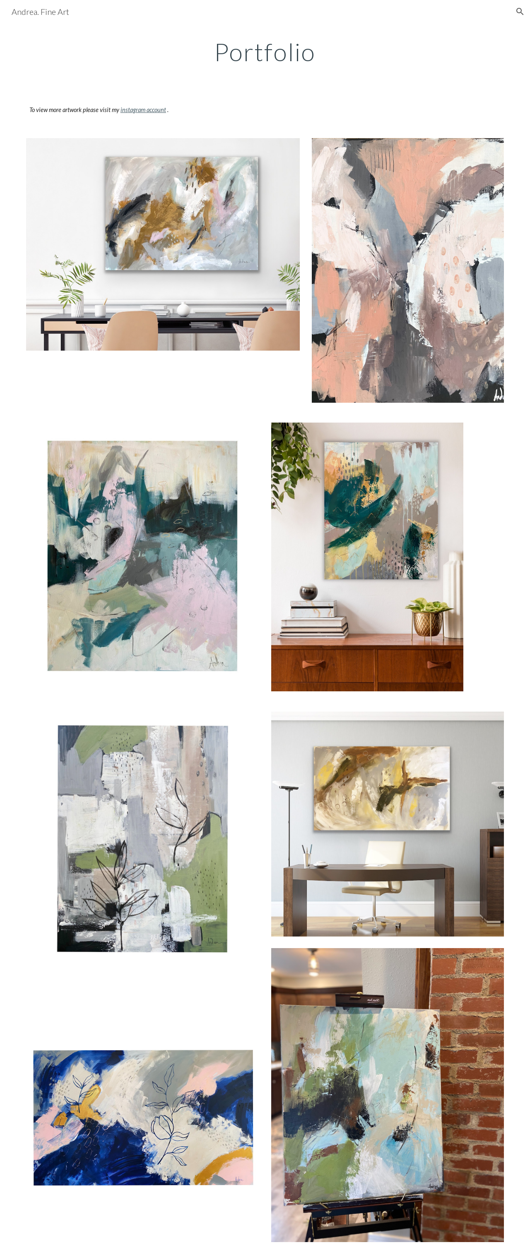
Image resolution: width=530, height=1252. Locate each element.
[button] (520, 12)
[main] (265, 52)
